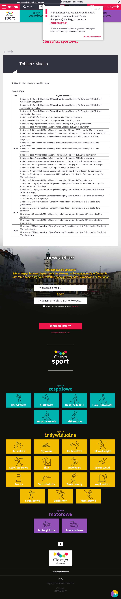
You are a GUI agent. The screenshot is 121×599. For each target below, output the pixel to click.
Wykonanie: (60, 589)
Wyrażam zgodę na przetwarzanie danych (58, 306)
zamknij (95, 9)
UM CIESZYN (68, 584)
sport (10, 18)
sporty (36, 14)
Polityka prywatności (60, 572)
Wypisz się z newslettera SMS (60, 332)
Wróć (10, 52)
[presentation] (60, 314)
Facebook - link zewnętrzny (41, 7)
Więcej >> (75, 306)
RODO (60, 579)
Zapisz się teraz (60, 326)
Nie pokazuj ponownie (92, 37)
